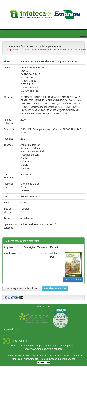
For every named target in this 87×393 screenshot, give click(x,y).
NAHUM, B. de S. (29, 91)
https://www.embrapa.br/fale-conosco (43, 349)
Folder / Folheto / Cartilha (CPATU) (38, 224)
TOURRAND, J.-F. (29, 87)
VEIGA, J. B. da (28, 81)
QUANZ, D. (26, 71)
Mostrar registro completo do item (22, 288)
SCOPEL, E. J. (28, 77)
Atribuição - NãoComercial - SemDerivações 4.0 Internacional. (43, 359)
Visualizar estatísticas (55, 288)
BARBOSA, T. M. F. (30, 74)
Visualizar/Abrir (73, 279)
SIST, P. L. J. (27, 84)
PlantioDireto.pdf (12, 253)
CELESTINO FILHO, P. (32, 67)
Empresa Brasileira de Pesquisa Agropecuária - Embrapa (40, 345)
